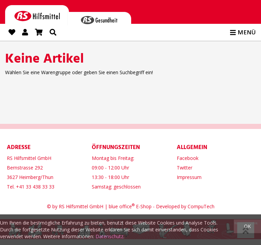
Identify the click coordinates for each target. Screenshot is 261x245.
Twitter (184, 166)
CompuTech (201, 205)
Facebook (187, 156)
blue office (122, 205)
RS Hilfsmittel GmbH (81, 205)
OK (247, 226)
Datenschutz (109, 236)
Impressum (189, 176)
